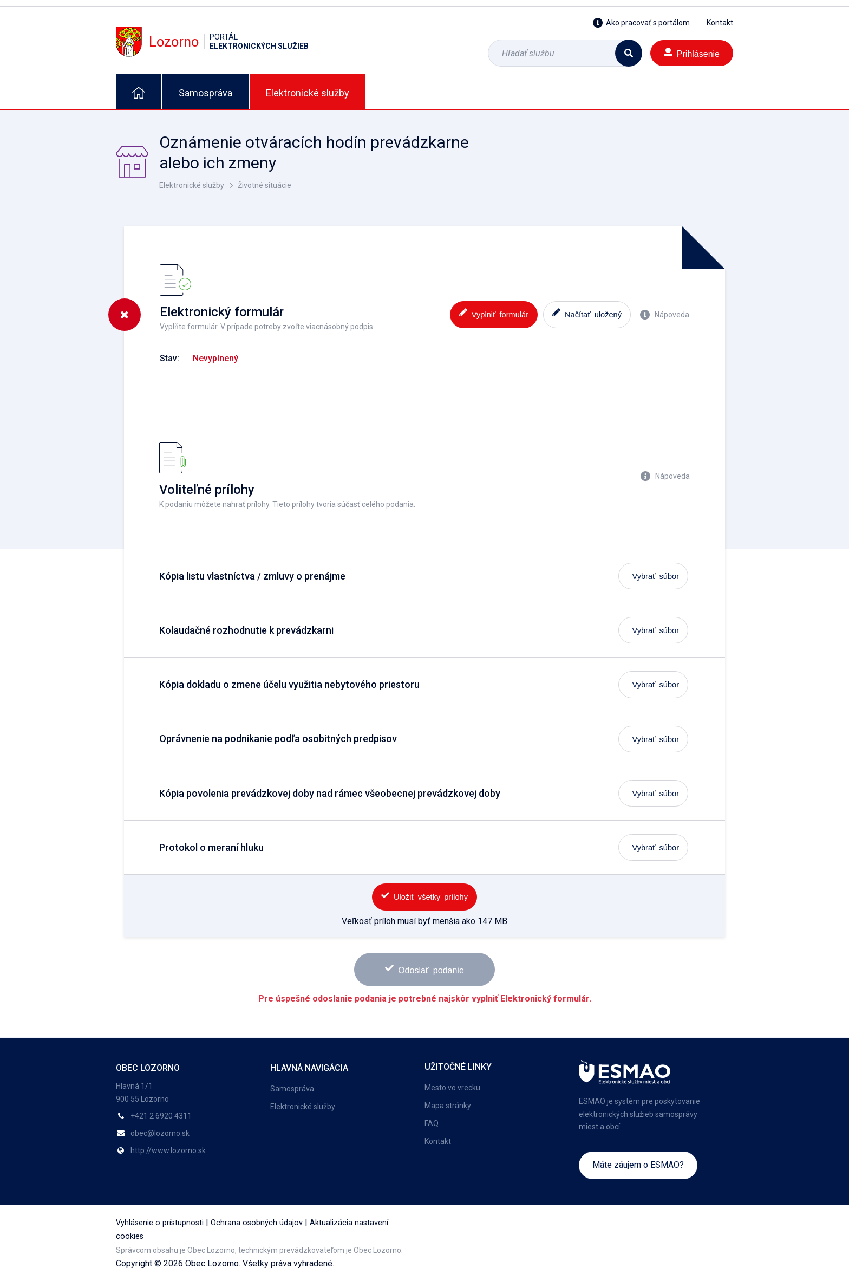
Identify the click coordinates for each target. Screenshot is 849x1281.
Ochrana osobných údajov (257, 1222)
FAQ (431, 1123)
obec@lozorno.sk (160, 1133)
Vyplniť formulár (493, 313)
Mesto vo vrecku (452, 1087)
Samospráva (205, 93)
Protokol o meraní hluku (211, 847)
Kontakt (720, 22)
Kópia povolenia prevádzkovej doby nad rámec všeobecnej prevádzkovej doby (329, 793)
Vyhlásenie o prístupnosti (160, 1222)
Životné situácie (264, 185)
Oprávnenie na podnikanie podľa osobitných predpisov (278, 738)
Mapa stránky (447, 1105)
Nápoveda (664, 315)
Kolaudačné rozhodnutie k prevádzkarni (246, 630)
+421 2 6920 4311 (161, 1115)
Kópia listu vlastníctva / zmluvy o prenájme (252, 576)
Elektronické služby (307, 93)
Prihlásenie (692, 53)
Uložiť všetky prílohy (424, 896)
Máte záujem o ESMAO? (638, 1165)
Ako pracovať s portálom (641, 23)
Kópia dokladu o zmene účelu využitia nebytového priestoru (289, 684)
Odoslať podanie (424, 969)
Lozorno (212, 41)
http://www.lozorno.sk (168, 1150)
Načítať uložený (587, 313)
